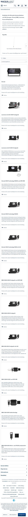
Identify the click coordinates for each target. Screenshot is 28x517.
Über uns (21, 492)
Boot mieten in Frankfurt (11, 485)
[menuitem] (3, 5)
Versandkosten (5, 481)
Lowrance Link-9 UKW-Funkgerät (10, 147)
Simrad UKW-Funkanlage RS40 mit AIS (11, 247)
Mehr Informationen (14, 510)
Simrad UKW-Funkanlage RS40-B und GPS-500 (13, 181)
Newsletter (12, 487)
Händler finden (6, 487)
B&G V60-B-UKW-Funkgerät (8, 313)
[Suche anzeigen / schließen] (14, 5)
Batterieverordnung (20, 487)
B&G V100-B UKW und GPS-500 (9, 379)
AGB (4, 485)
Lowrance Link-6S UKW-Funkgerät (10, 114)
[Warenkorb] (25, 5)
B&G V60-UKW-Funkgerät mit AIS (10, 346)
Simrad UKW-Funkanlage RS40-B (10, 214)
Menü (4, 5)
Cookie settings (21, 485)
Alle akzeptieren (13, 514)
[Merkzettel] (18, 5)
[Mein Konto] (22, 5)
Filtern (4, 58)
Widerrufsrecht (21, 494)
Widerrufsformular (14, 496)
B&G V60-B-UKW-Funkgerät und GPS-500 (12, 280)
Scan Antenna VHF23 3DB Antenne (14, 48)
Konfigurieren (22, 514)
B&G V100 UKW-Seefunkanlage (9, 412)
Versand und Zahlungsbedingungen (10, 494)
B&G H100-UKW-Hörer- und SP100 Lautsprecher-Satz (14, 446)
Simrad (3, 81)
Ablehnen (5, 514)
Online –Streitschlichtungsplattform (11, 492)
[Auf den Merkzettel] (4, 95)
